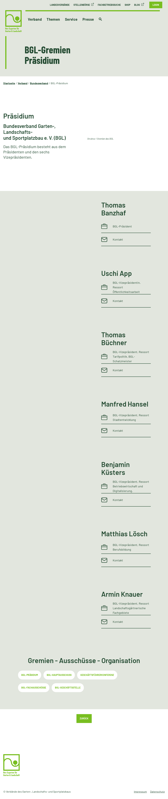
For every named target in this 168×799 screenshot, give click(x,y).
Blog (137, 4)
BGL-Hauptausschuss (59, 675)
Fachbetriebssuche (109, 4)
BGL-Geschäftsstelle (68, 687)
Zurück (84, 718)
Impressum (140, 791)
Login (156, 4)
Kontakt (118, 239)
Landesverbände (60, 4)
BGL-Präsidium (29, 675)
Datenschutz (157, 791)
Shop (127, 4)
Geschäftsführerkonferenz (97, 675)
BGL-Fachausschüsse (33, 687)
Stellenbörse (82, 4)
